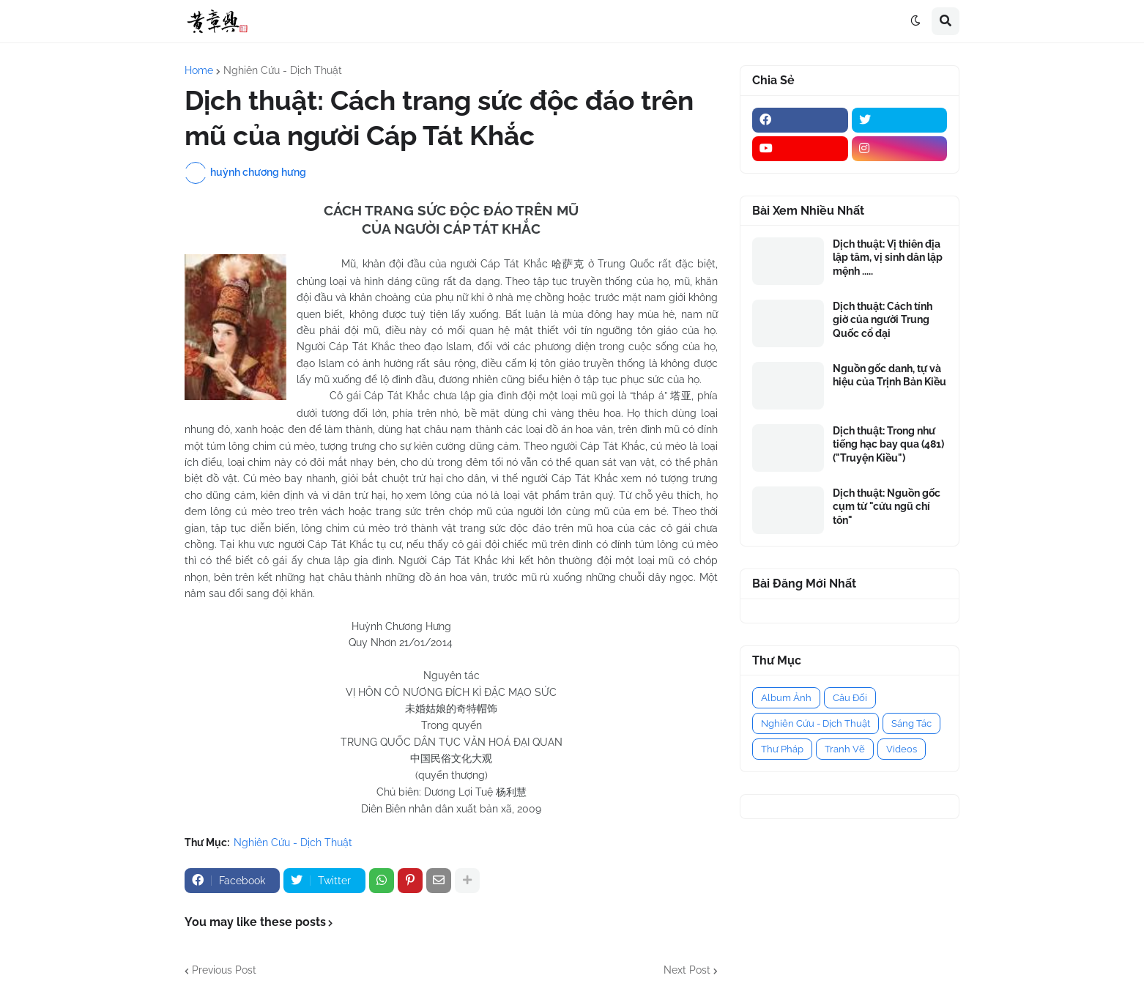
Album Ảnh (786, 697)
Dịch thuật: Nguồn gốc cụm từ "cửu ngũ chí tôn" (886, 506)
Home (199, 70)
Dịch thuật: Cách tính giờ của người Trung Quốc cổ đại (882, 319)
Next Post (687, 970)
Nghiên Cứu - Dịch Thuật (282, 70)
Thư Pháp (782, 749)
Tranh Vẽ (845, 749)
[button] (915, 21)
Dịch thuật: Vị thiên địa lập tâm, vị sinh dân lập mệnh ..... (888, 257)
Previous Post (224, 970)
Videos (901, 749)
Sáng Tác (911, 723)
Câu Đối (850, 697)
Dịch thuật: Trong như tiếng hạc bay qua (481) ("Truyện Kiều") (888, 444)
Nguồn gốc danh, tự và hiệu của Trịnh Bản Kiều (889, 375)
